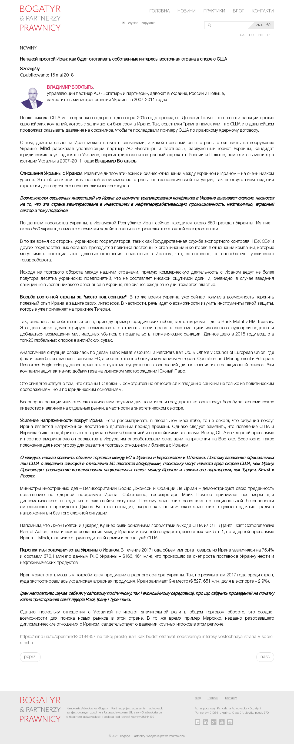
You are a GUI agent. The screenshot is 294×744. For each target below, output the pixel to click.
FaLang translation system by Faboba (17, 671)
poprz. (30, 657)
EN (260, 35)
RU (252, 35)
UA (242, 35)
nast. (265, 657)
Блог (238, 11)
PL (269, 35)
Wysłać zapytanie (141, 22)
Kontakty (231, 698)
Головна (159, 11)
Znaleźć (263, 25)
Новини (187, 11)
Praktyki (213, 698)
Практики (214, 11)
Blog (198, 698)
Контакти (263, 11)
